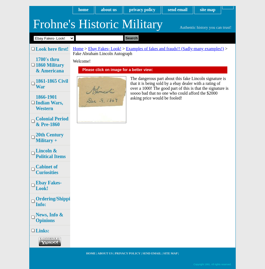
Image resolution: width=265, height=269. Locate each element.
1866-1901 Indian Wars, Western (49, 102)
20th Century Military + (50, 137)
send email (177, 9)
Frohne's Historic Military (98, 24)
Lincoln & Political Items (51, 153)
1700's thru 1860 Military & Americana (50, 65)
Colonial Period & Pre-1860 (52, 121)
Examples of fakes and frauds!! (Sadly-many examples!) (175, 48)
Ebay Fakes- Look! (104, 48)
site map (207, 9)
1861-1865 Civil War (52, 83)
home (83, 9)
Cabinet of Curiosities (47, 169)
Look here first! (52, 49)
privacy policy (142, 9)
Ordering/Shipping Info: (53, 201)
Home (78, 48)
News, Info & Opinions (49, 217)
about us (109, 9)
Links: (42, 230)
